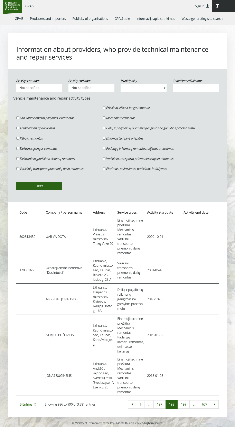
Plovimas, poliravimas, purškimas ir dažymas (135, 168)
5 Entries (28, 404)
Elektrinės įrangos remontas (36, 148)
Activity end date (79, 81)
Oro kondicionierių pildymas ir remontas (45, 118)
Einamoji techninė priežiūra (123, 138)
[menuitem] (19, 18)
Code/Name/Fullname (187, 81)
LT (227, 6)
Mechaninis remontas (119, 118)
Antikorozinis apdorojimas (35, 128)
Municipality (129, 81)
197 (159, 404)
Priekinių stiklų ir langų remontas (126, 107)
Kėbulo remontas (29, 138)
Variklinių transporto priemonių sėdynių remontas (138, 158)
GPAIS (29, 6)
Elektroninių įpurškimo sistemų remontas (45, 158)
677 (204, 404)
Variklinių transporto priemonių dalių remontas (50, 168)
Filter (39, 186)
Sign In (202, 6)
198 (171, 404)
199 (183, 404)
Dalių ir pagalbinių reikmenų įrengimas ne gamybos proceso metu (149, 128)
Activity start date (27, 81)
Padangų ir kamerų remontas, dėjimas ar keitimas (138, 148)
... (149, 404)
